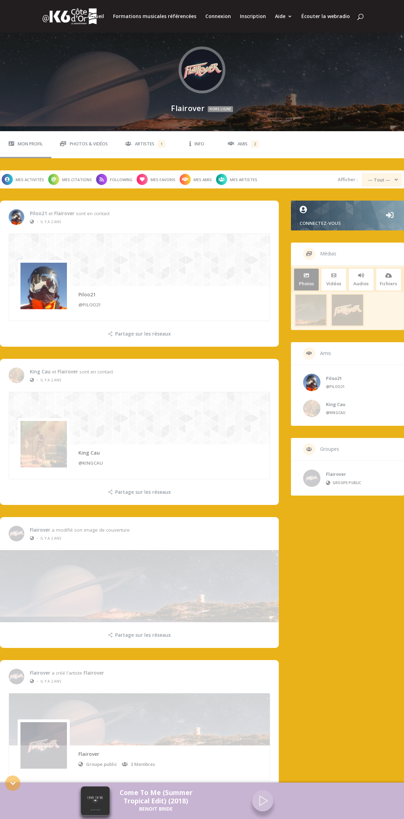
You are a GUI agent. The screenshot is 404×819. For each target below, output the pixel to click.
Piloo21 (38, 208)
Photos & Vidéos (84, 139)
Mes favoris (156, 174)
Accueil (95, 16)
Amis (243, 139)
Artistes (145, 139)
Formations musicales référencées (154, 16)
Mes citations (70, 174)
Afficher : (348, 174)
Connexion (218, 16)
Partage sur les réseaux (143, 329)
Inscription (253, 16)
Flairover (64, 208)
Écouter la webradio (325, 16)
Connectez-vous (347, 211)
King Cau (40, 360)
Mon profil (26, 139)
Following (114, 174)
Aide (280, 16)
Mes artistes (236, 174)
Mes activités (23, 174)
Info (196, 139)
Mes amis (196, 174)
